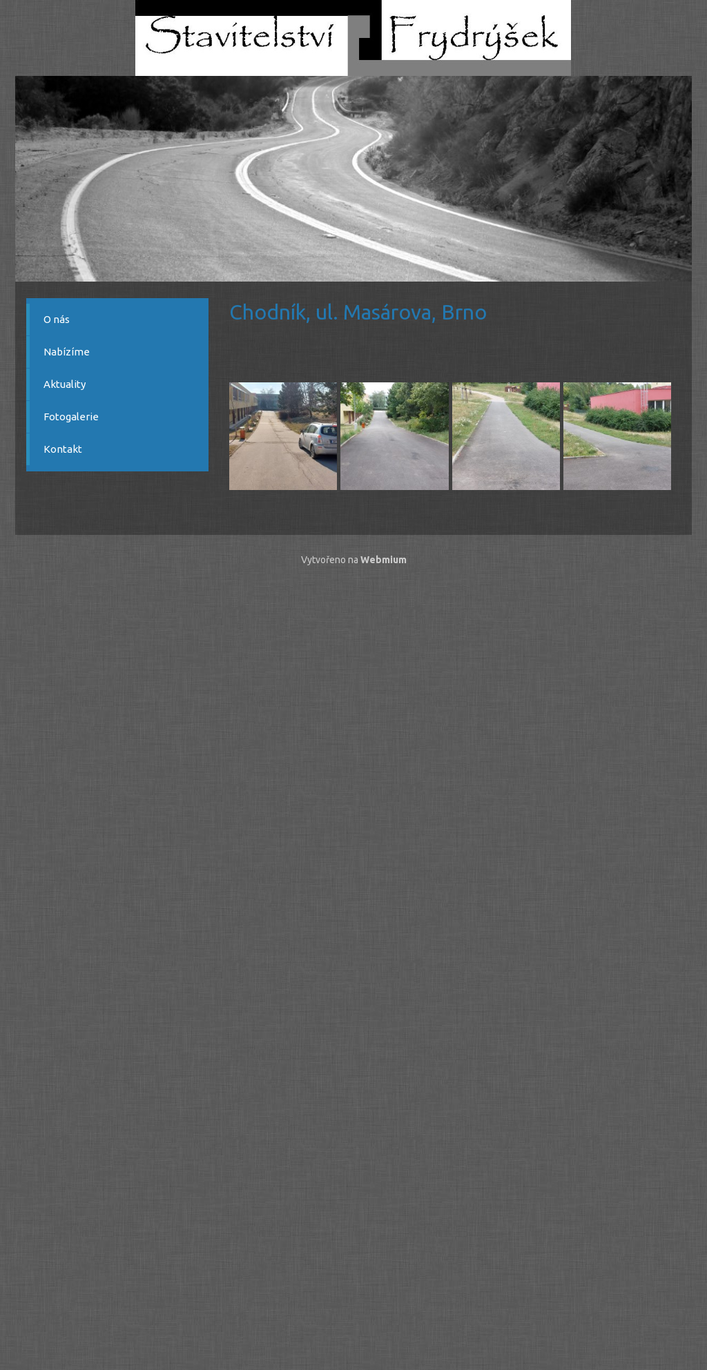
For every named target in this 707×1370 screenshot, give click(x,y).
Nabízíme (66, 352)
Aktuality (64, 384)
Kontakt (62, 449)
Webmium (383, 559)
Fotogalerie (71, 416)
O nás (56, 319)
